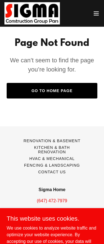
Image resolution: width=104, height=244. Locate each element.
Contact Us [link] (52, 172)
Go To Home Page (51, 90)
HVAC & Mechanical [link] (52, 158)
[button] (96, 13)
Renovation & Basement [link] (52, 141)
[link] (32, 13)
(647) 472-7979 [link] (52, 200)
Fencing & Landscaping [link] (52, 165)
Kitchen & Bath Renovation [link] (52, 149)
